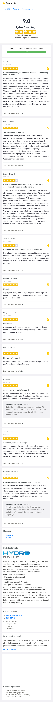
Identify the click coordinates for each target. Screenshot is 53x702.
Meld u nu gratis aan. (10, 649)
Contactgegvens (27, 9)
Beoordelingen (10, 535)
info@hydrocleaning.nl (14, 615)
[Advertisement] (26, 669)
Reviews (16, 9)
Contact (8, 537)
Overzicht (6, 9)
